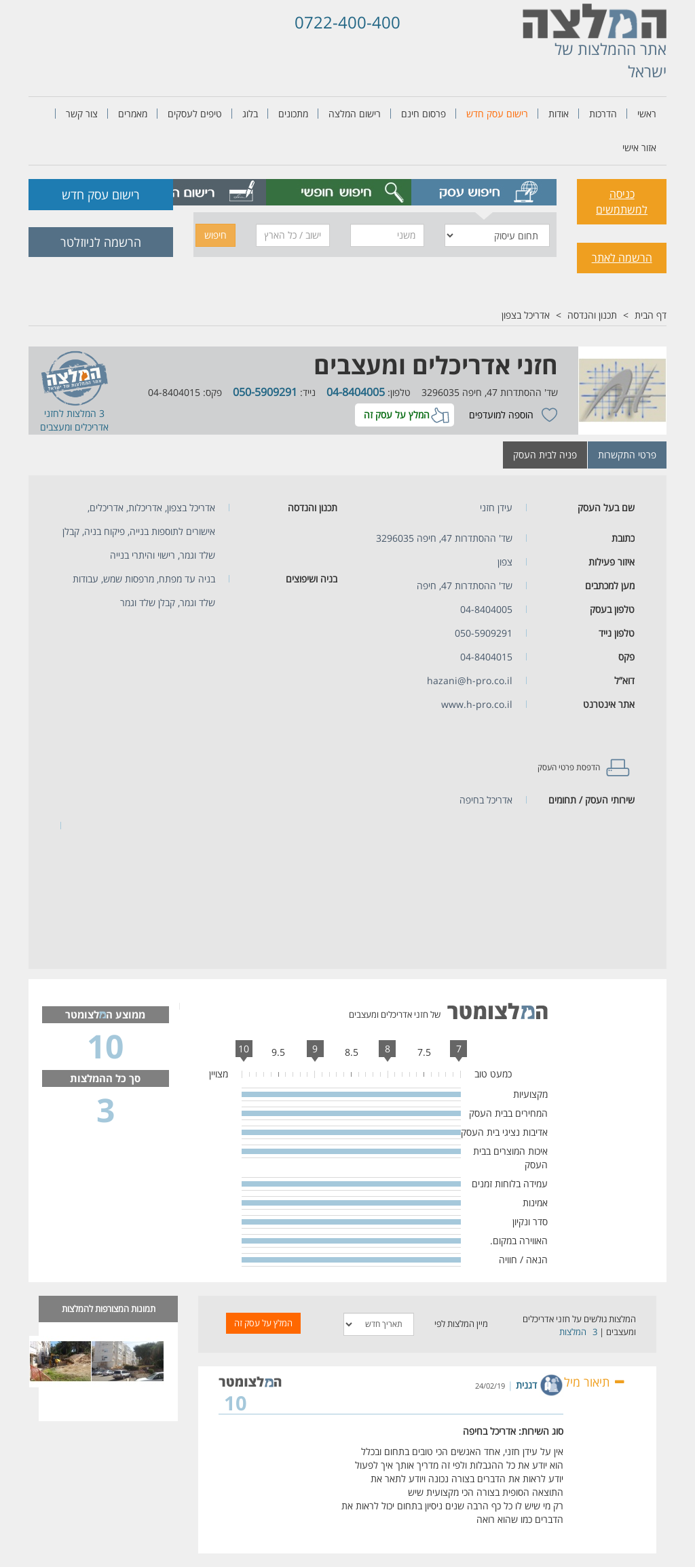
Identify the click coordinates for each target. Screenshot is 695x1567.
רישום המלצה (354, 113)
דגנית (526, 1384)
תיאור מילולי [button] (588, 1382)
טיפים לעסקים (195, 113)
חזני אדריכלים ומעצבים (436, 365)
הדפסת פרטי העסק (569, 767)
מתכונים (293, 113)
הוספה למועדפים (501, 414)
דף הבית (650, 315)
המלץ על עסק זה (397, 414)
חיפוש (215, 235)
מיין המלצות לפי (461, 1323)
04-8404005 (355, 391)
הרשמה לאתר (622, 257)
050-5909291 (265, 391)
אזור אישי (639, 147)
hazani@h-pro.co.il (469, 680)
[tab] (484, 192)
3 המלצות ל (82, 413)
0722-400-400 (347, 22)
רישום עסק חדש (497, 113)
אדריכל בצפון (526, 315)
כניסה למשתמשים (621, 201)
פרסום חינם (423, 113)
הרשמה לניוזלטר (100, 242)
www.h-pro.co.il (476, 704)
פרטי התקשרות (627, 454)
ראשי (646, 113)
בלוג (250, 113)
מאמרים (132, 113)
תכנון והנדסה (592, 315)
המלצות (572, 1332)
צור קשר (82, 113)
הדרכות (603, 113)
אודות (558, 113)
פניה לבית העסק (545, 454)
